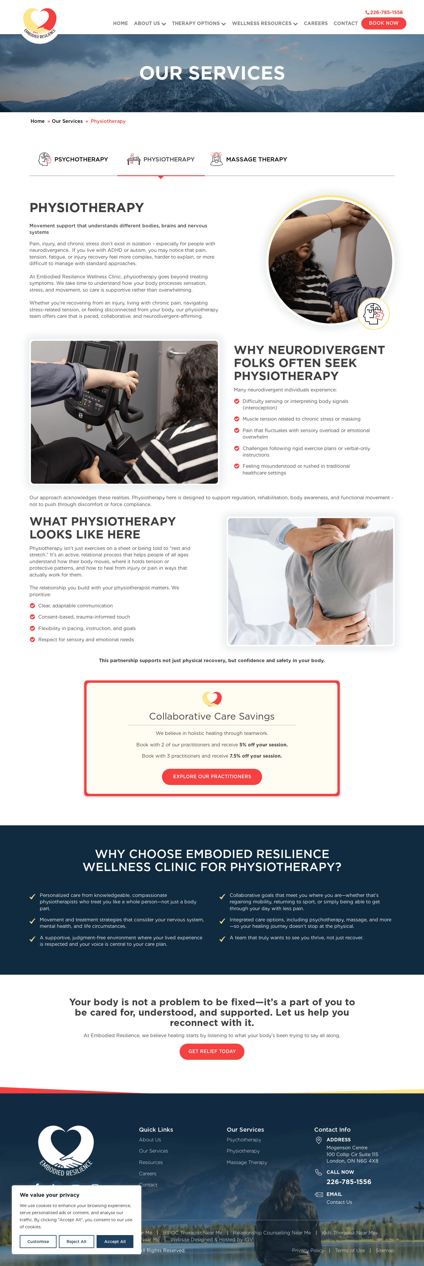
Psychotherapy (244, 1140)
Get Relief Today (212, 1051)
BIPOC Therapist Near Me (192, 1233)
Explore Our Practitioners (212, 776)
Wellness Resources (265, 23)
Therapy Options (199, 23)
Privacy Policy (308, 1250)
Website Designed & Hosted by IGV (211, 1239)
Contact (346, 23)
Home (120, 23)
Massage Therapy (247, 1162)
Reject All (76, 1241)
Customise (38, 1241)
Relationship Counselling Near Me (272, 1233)
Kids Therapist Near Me (348, 1233)
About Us (150, 23)
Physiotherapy (243, 1151)
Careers (316, 23)
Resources (151, 1162)
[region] (76, 1219)
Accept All (115, 1241)
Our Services (67, 121)
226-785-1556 (386, 12)
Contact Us (339, 1202)
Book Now (384, 23)
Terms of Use (350, 1250)
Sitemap (385, 1250)
